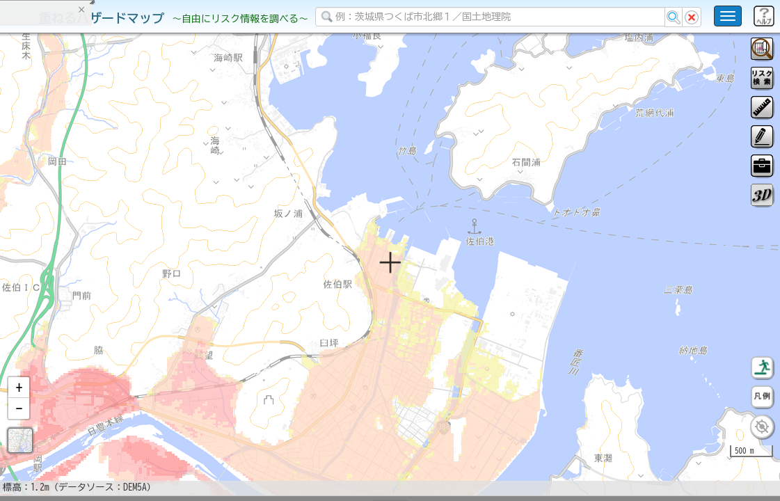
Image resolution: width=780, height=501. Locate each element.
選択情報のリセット (146, 274)
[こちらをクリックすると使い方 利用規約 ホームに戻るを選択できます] (728, 16)
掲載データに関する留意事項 (76, 236)
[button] (18, 423)
